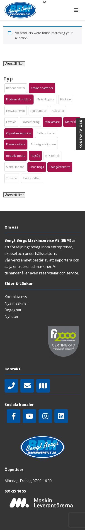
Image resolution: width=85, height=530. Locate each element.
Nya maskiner (16, 303)
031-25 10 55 (15, 491)
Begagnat (13, 309)
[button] (15, 88)
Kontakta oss (16, 296)
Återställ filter (14, 63)
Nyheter (12, 316)
